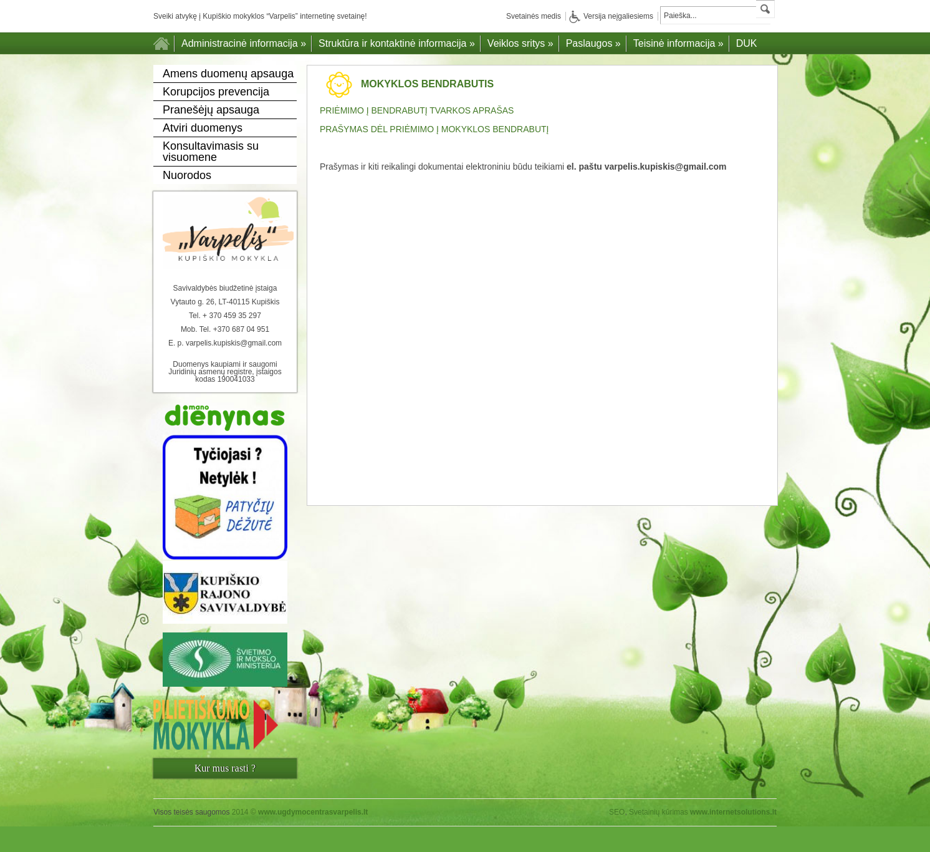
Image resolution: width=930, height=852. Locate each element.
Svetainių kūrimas (658, 812)
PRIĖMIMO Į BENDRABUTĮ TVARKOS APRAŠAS (417, 110)
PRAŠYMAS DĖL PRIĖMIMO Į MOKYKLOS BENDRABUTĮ (434, 129)
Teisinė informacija (678, 43)
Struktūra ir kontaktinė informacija (397, 43)
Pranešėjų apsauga (211, 110)
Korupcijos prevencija (216, 91)
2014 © (300, 812)
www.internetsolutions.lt (733, 812)
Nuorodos (187, 175)
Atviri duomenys (202, 128)
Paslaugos (593, 43)
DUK (746, 43)
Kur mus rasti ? (225, 768)
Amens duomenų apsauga (228, 73)
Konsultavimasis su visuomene (211, 151)
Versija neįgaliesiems (611, 16)
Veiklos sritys (520, 43)
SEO (617, 812)
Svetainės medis (533, 16)
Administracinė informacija (243, 43)
